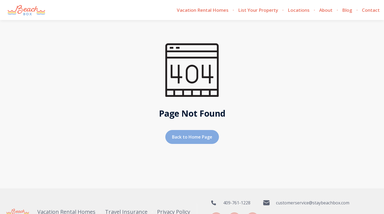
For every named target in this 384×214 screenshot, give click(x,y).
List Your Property (258, 10)
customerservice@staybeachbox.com (306, 203)
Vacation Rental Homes (203, 10)
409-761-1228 (230, 203)
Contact (371, 10)
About (326, 10)
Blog (347, 10)
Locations (299, 10)
